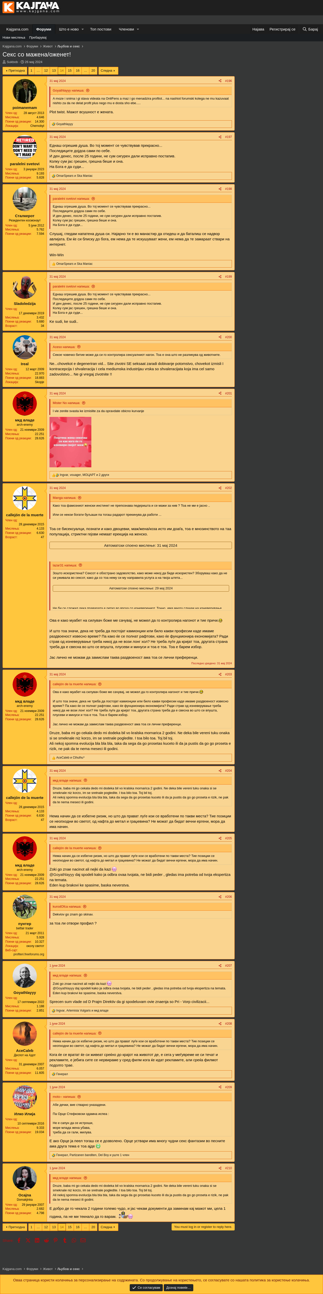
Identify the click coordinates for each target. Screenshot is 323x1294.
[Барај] (310, 29)
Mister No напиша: (66, 403)
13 (54, 70)
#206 (228, 897)
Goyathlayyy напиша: (68, 90)
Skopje (39, 382)
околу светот (35, 946)
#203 (228, 674)
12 (46, 70)
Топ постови (100, 29)
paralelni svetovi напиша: (71, 198)
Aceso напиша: (64, 347)
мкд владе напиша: (67, 780)
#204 (228, 770)
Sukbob (12, 62)
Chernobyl (37, 126)
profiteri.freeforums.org (29, 954)
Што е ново (69, 29)
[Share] (220, 81)
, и (82, 1010)
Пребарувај (38, 37)
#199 (228, 276)
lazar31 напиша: (65, 565)
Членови (126, 29)
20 (93, 70)
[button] (82, 29)
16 (77, 70)
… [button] (38, 70)
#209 (228, 1087)
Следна (106, 70)
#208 (228, 1023)
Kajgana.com (17, 29)
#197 (228, 137)
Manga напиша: (64, 498)
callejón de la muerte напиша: (75, 684)
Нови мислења (14, 37)
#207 (228, 965)
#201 (228, 393)
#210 (228, 1168)
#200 (228, 337)
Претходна (17, 70)
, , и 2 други (84, 475)
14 (62, 70)
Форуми (43, 29)
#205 (228, 838)
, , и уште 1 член (92, 1155)
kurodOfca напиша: (67, 906)
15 (69, 70)
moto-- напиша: (64, 1097)
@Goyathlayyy (61, 874)
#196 (228, 81)
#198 (228, 189)
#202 (228, 488)
